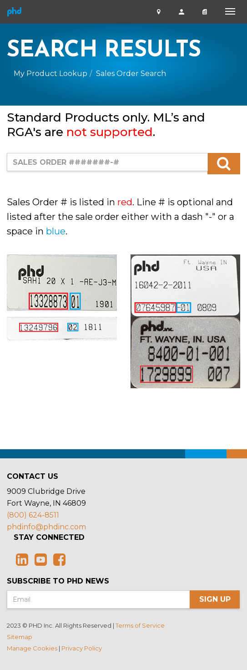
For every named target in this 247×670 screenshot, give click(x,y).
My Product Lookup (50, 73)
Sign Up (215, 599)
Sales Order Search (131, 73)
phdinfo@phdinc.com (46, 527)
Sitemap (19, 636)
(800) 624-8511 (33, 515)
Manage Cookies (32, 648)
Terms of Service (140, 625)
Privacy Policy (81, 648)
